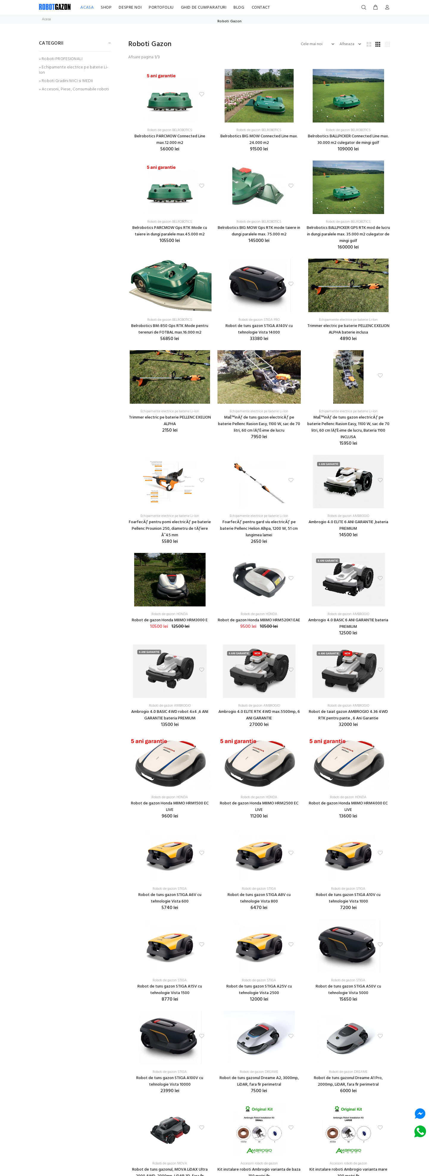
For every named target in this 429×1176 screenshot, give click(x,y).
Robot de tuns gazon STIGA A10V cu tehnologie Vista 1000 (348, 898)
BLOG (239, 7)
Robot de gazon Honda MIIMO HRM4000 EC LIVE (348, 806)
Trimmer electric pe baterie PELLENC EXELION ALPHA (170, 420)
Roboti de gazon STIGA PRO (259, 320)
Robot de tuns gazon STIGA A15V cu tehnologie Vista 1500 (169, 989)
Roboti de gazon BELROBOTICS (169, 130)
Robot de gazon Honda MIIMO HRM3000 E (170, 620)
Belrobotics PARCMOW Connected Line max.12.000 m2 (169, 139)
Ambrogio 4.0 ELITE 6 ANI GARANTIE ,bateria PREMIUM (348, 525)
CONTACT (261, 7)
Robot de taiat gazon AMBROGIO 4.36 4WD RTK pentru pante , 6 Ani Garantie (348, 715)
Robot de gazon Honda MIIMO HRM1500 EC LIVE (170, 806)
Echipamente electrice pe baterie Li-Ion (348, 320)
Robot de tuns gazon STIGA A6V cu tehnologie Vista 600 (169, 898)
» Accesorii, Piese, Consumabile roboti (74, 89)
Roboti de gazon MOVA (169, 1163)
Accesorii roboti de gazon (259, 1163)
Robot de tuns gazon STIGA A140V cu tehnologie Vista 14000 (259, 329)
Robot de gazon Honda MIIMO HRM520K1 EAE (259, 620)
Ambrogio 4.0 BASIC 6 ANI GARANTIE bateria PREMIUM (348, 623)
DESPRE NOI (130, 7)
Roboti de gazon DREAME (259, 1072)
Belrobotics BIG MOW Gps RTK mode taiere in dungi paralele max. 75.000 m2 (259, 231)
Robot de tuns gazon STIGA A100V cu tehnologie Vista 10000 (169, 1081)
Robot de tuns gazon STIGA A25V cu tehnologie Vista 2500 (259, 989)
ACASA (87, 7)
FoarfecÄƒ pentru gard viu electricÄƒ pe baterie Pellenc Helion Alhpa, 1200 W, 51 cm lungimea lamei (259, 529)
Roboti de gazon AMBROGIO (348, 516)
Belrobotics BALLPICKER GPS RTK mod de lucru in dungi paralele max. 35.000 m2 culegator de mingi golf (348, 234)
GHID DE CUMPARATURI (204, 7)
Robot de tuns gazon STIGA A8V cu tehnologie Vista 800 (259, 898)
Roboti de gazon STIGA (170, 889)
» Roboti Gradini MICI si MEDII (66, 81)
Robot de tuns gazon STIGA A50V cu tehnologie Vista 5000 (348, 989)
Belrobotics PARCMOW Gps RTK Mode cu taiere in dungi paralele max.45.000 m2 (169, 231)
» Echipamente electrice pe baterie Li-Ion (73, 70)
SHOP (106, 7)
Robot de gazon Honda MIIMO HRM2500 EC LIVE (259, 806)
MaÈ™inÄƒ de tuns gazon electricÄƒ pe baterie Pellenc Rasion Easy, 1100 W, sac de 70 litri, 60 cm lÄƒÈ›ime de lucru (259, 424)
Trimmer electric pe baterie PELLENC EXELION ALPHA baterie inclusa (348, 329)
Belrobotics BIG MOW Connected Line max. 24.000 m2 (259, 139)
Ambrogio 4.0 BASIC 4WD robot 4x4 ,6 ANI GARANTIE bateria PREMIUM (169, 715)
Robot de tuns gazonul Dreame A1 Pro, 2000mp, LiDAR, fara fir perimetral (348, 1081)
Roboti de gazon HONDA (169, 614)
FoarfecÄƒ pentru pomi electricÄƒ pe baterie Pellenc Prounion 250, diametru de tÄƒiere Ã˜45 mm (170, 529)
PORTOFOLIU (161, 7)
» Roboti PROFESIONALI (60, 59)
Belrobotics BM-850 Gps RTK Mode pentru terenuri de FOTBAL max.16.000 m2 (169, 329)
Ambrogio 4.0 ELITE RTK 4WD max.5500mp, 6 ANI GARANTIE (259, 715)
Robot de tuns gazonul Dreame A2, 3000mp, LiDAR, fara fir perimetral (259, 1081)
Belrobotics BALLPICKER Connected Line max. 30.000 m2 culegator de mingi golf (348, 139)
